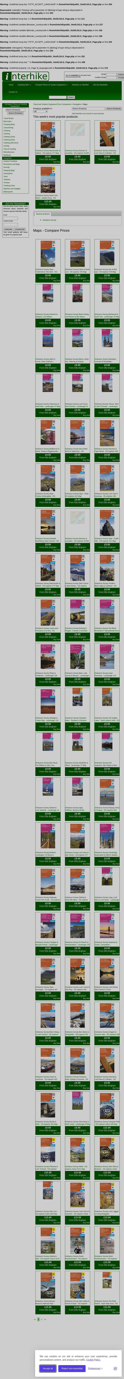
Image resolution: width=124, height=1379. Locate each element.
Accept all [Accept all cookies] (48, 1368)
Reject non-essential (71, 1368)
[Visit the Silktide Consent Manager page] (115, 1368)
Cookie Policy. (93, 1360)
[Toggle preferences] (95, 1368)
